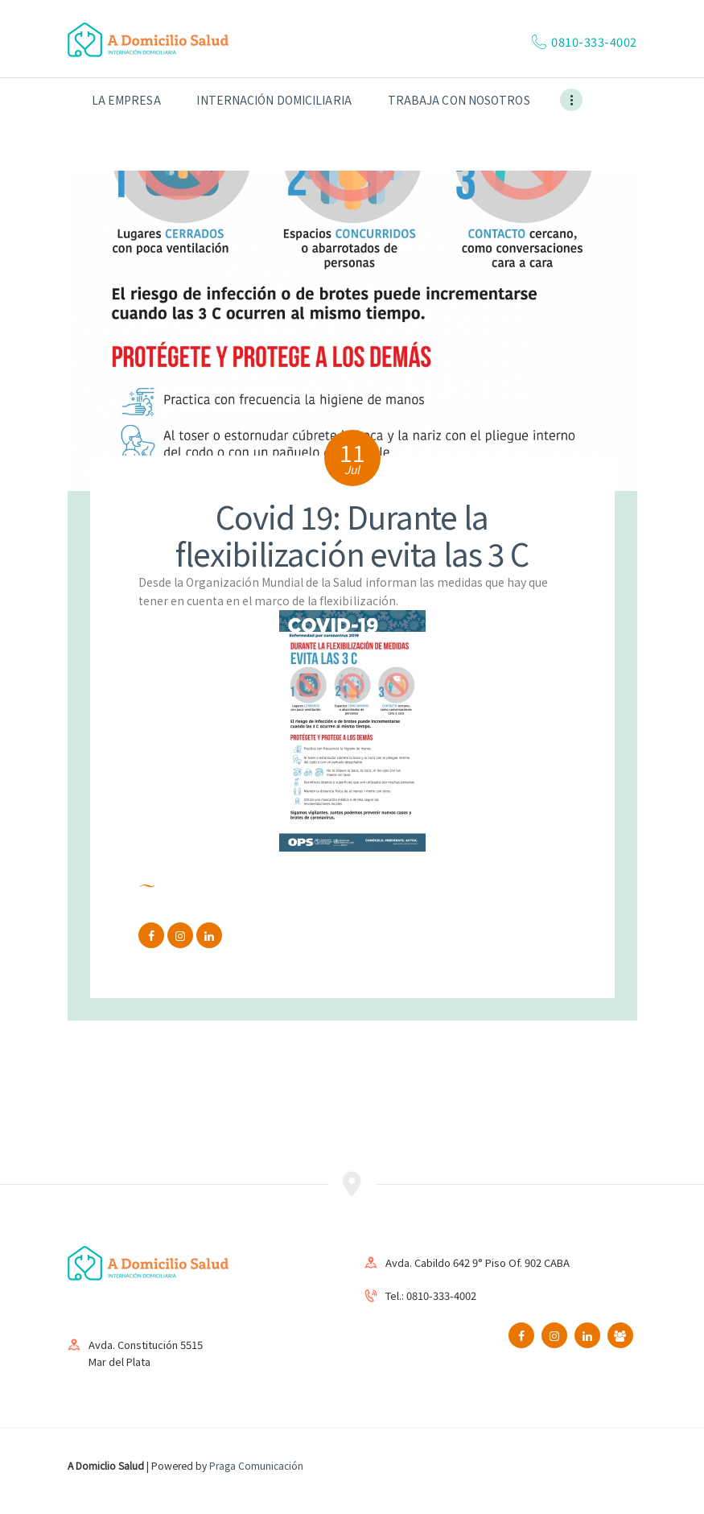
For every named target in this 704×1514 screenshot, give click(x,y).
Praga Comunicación (256, 1465)
